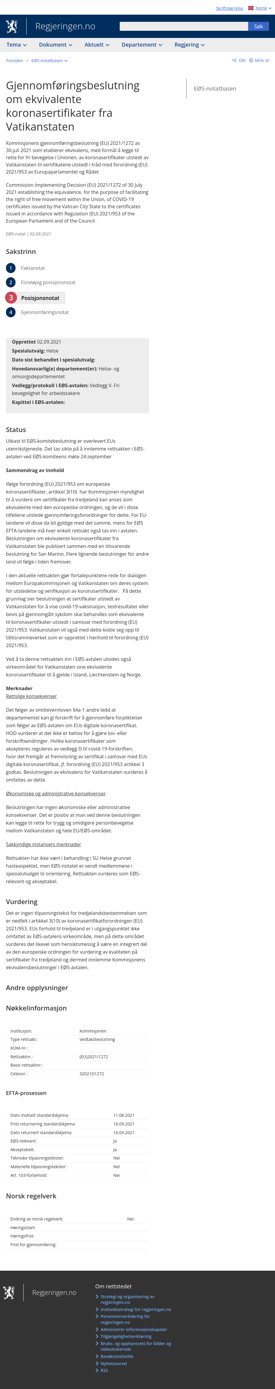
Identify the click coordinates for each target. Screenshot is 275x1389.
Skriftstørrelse (229, 8)
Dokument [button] (53, 44)
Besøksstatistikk (117, 1356)
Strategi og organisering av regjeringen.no (127, 1299)
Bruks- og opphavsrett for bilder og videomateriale (136, 1346)
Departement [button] (140, 44)
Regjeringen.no (61, 26)
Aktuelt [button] (95, 44)
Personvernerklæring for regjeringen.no (125, 1319)
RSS (104, 1370)
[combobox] (184, 26)
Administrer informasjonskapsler (134, 1329)
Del (241, 60)
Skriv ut (262, 60)
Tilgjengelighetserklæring (126, 1336)
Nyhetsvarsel (114, 1363)
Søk (258, 26)
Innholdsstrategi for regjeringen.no (136, 1309)
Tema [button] (14, 44)
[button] (49, 61)
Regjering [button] (187, 44)
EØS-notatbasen (215, 88)
